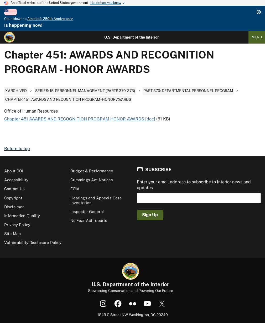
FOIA (75, 189)
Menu (257, 37)
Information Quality (22, 216)
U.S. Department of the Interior (131, 37)
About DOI (13, 171)
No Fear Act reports (88, 220)
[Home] (9, 37)
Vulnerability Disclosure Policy (32, 242)
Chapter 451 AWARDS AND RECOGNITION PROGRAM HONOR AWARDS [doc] (79, 119)
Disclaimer (14, 207)
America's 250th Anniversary (50, 19)
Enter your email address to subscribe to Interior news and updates (194, 184)
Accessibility (16, 180)
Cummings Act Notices (91, 180)
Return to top (17, 148)
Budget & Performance (91, 171)
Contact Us (14, 189)
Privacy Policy (17, 225)
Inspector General (87, 211)
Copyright (13, 198)
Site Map (12, 233)
